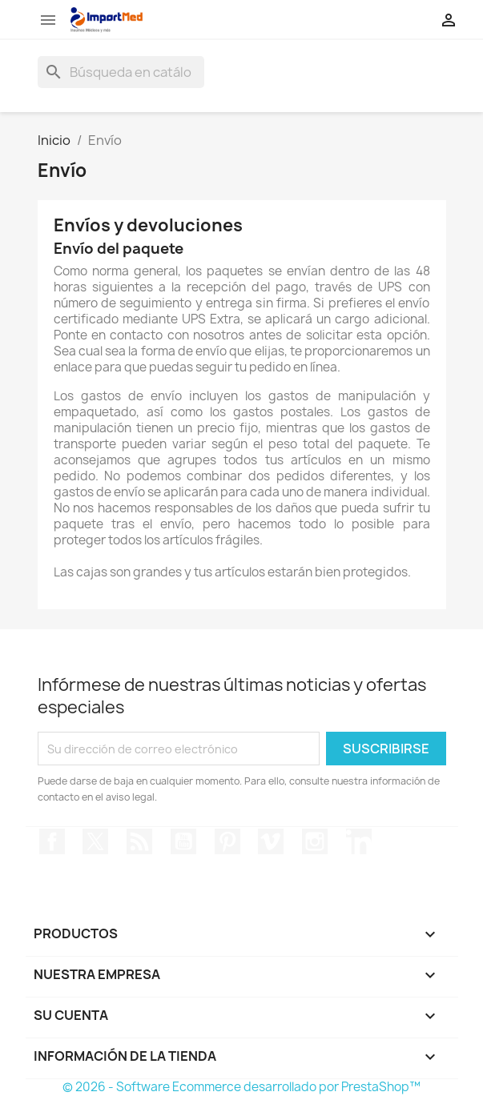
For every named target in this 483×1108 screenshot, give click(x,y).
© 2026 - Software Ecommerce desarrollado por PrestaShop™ (241, 1086)
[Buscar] (121, 72)
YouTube (183, 841)
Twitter (95, 841)
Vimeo (271, 841)
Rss (139, 841)
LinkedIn (359, 841)
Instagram (315, 841)
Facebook (52, 841)
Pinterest (227, 841)
